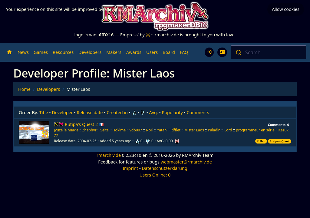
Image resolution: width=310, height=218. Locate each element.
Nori (150, 130)
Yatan (162, 130)
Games (41, 52)
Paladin (214, 130)
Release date (90, 112)
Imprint (130, 168)
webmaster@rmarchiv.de (186, 162)
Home (24, 89)
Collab (261, 141)
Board (169, 52)
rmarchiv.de (109, 155)
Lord (228, 130)
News (23, 52)
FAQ (184, 52)
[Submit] (238, 52)
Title (43, 112)
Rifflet (175, 130)
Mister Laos (194, 130)
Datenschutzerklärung (164, 168)
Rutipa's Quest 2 (84, 124)
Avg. (153, 112)
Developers (89, 52)
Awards (133, 52)
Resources (63, 52)
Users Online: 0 (155, 175)
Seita (104, 130)
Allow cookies (285, 9)
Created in (117, 112)
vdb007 (136, 130)
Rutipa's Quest (279, 141)
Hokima (119, 130)
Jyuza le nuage (66, 130)
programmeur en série (255, 130)
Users (152, 52)
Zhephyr (89, 130)
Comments (198, 112)
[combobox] (268, 52)
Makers (113, 52)
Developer (62, 112)
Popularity (172, 112)
